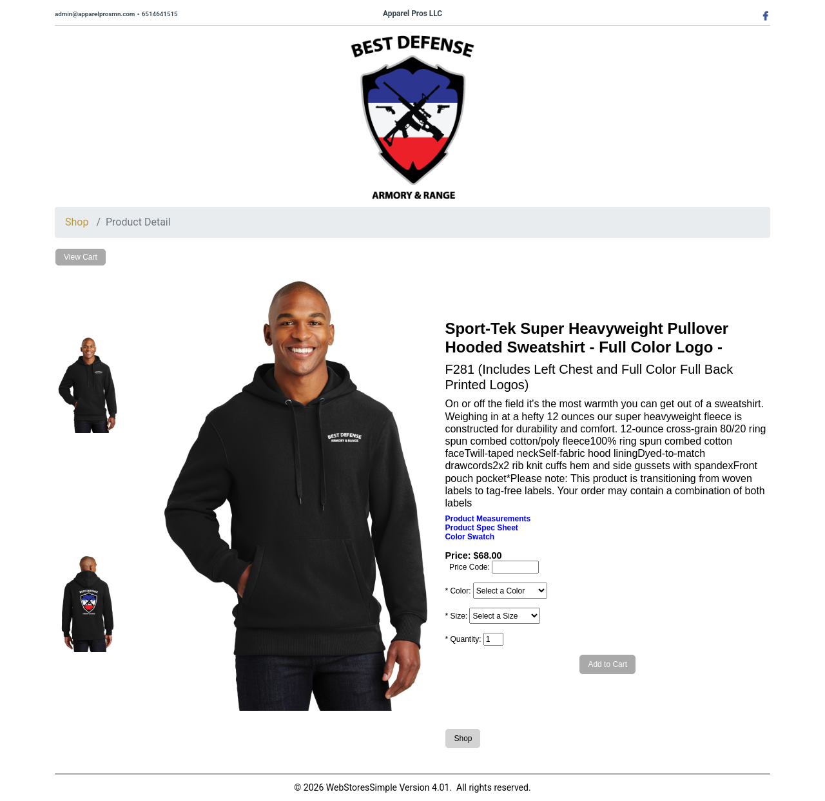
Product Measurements (487, 518)
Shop (76, 222)
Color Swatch (469, 536)
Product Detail (138, 222)
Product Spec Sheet (481, 527)
